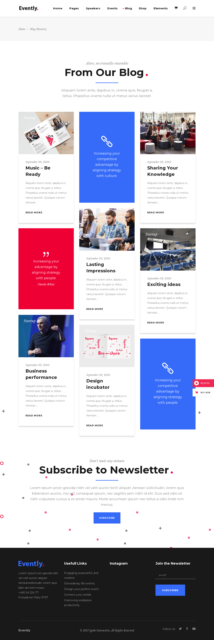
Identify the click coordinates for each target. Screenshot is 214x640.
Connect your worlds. (78, 594)
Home (21, 29)
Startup (30, 118)
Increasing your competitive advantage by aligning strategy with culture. (107, 164)
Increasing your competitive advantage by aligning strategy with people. (168, 391)
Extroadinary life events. (79, 583)
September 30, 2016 (37, 162)
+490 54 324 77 (28, 592)
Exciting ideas (163, 284)
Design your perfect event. (81, 589)
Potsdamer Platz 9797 (33, 597)
